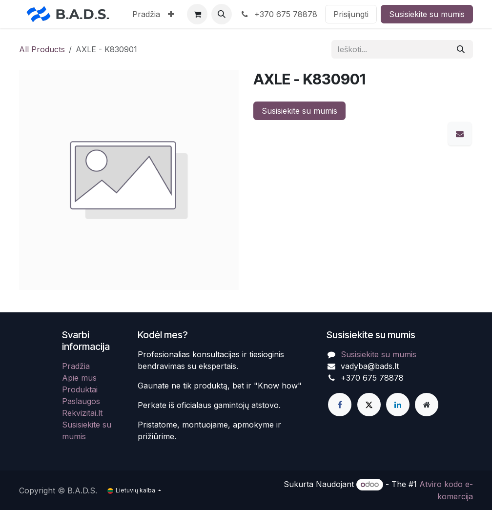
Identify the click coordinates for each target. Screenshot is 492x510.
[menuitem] (146, 14)
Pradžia (76, 366)
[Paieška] (461, 49)
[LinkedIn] (398, 404)
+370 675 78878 (278, 14)
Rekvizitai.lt (82, 413)
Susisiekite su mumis (427, 14)
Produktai (80, 389)
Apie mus (79, 378)
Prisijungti (351, 14)
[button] (221, 14)
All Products (42, 49)
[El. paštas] (460, 133)
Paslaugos (81, 401)
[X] (369, 404)
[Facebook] (339, 404)
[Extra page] (426, 404)
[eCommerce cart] (197, 14)
